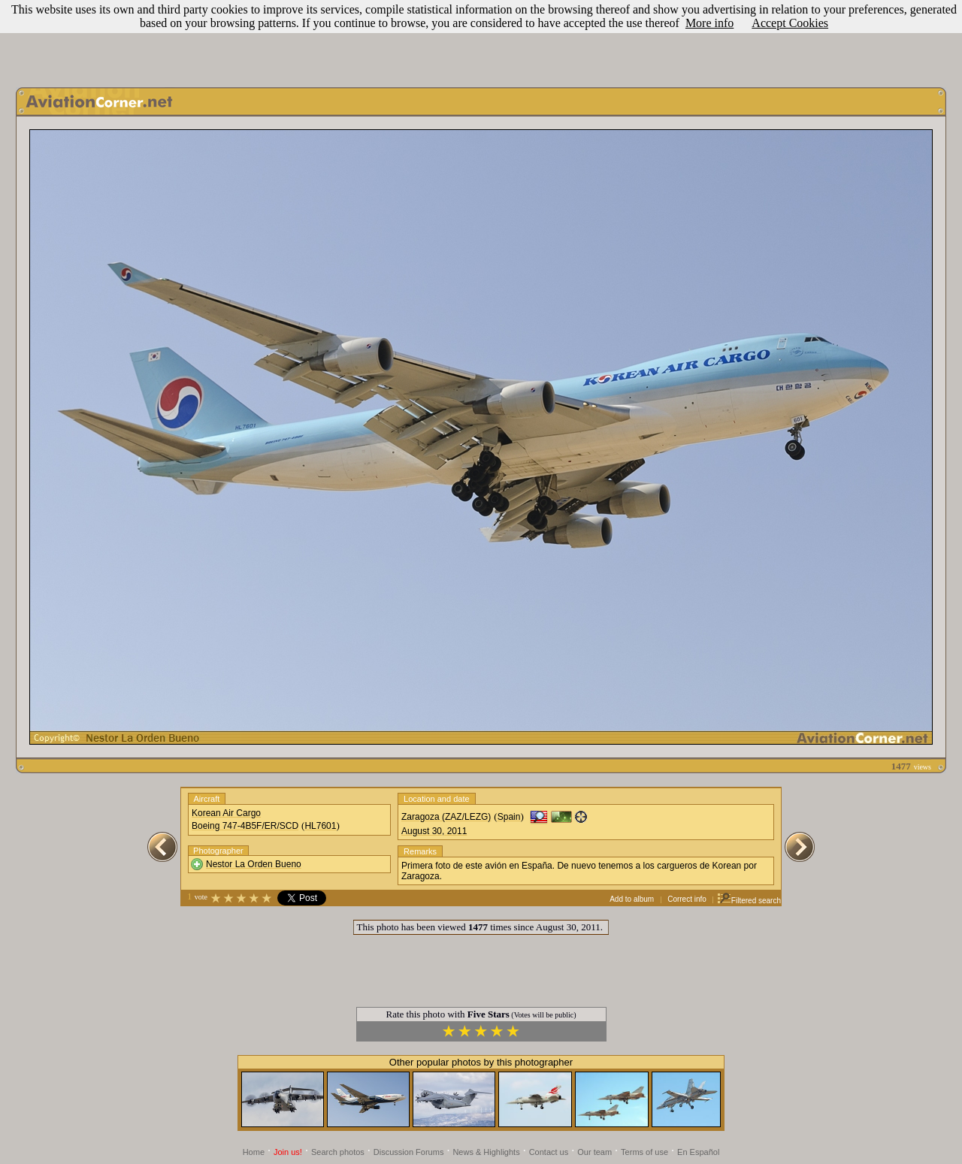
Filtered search (749, 900)
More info (709, 23)
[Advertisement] (481, 40)
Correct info (686, 899)
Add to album (632, 899)
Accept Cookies (790, 23)
